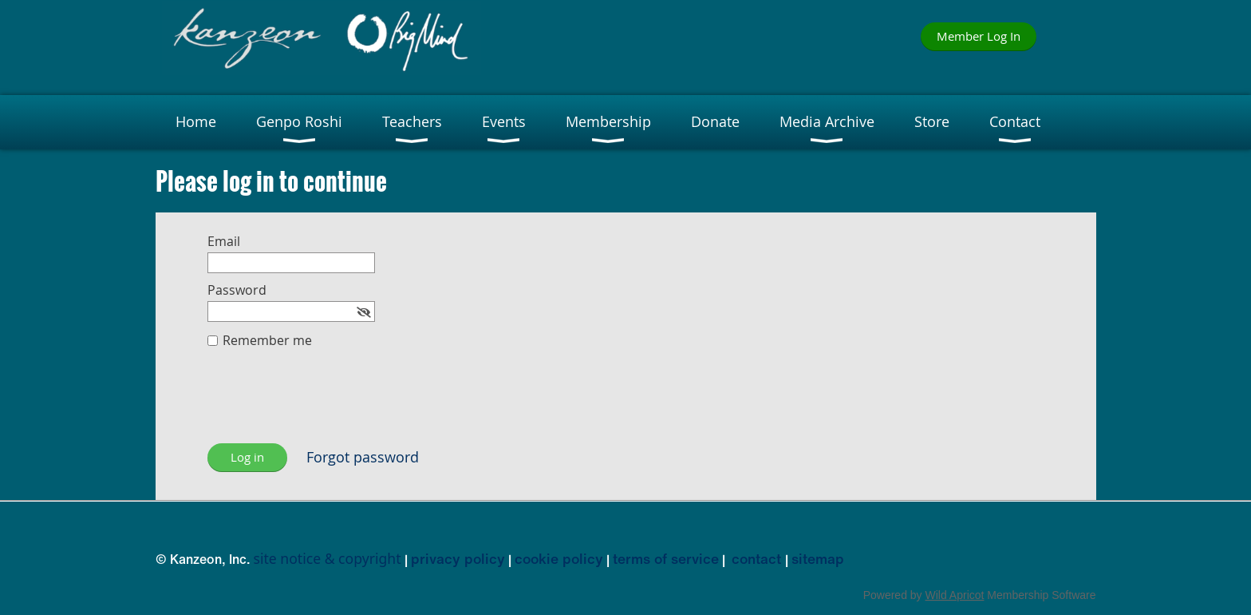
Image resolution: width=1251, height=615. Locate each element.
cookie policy (559, 558)
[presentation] (328, 404)
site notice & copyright (327, 558)
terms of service (666, 558)
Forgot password (362, 457)
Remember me (267, 340)
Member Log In (978, 36)
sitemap (817, 558)
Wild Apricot (955, 595)
